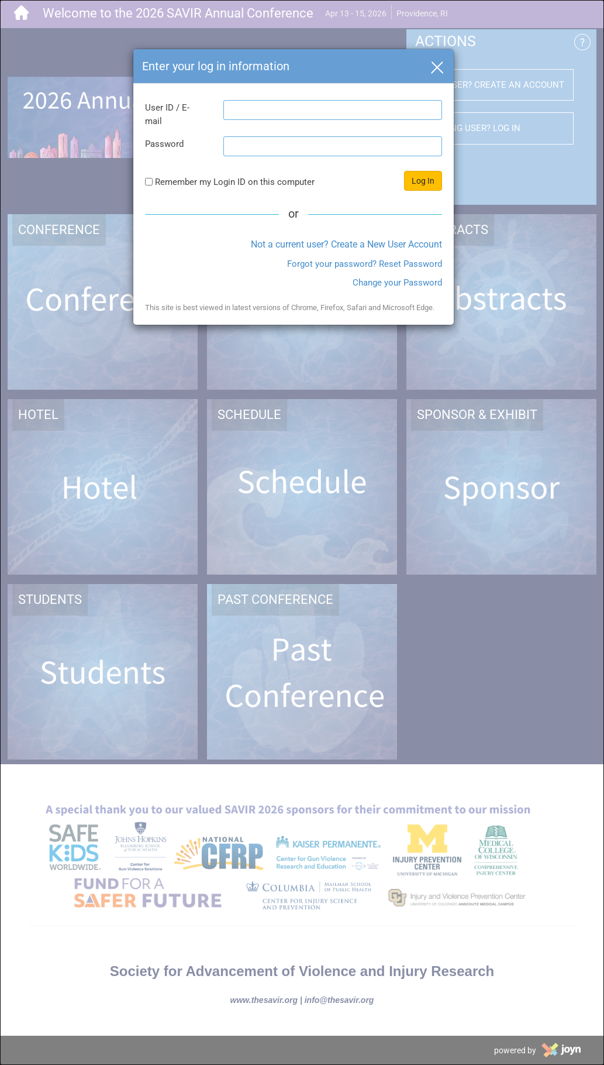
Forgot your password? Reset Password (364, 264)
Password (164, 144)
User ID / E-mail (167, 114)
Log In (423, 180)
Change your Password (397, 282)
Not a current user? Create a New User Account (346, 244)
